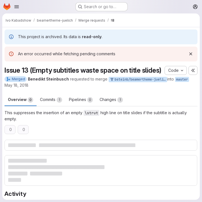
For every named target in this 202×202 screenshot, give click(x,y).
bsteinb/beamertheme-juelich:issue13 (138, 79)
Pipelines (81, 100)
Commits (51, 100)
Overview (20, 100)
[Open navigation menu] (16, 6)
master (182, 79)
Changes (111, 100)
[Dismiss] (190, 53)
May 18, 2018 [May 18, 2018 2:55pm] (16, 85)
